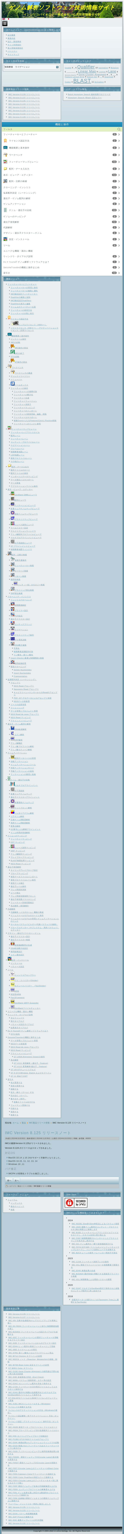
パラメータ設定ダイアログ (22, 1024)
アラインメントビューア (21, 721)
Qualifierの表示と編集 (20, 304)
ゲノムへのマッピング (14, 216)
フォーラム (12, 1200)
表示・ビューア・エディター (18, 175)
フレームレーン (17, 448)
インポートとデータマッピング (24, 476)
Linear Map (87, 71)
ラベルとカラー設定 (19, 528)
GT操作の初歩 (19, 362)
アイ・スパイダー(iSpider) (24, 980)
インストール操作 (18, 339)
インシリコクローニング (21, 600)
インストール (16, 963)
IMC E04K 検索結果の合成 (83, 1271)
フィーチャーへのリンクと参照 (27, 424)
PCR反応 (17, 616)
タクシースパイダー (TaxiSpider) (28, 986)
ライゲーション (19, 630)
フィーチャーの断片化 (23, 395)
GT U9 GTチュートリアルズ (23, 1070)
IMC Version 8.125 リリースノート (38, 1133)
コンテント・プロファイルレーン (25, 442)
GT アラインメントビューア (23, 546)
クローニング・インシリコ (17, 187)
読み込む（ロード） (19, 1095)
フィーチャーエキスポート (25, 417)
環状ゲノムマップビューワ (24, 514)
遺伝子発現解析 (11, 222)
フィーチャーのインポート (25, 411)
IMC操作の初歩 (19, 348)
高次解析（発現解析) (20, 906)
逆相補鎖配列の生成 (21, 945)
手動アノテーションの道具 (22, 771)
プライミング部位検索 (22, 590)
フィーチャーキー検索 (22, 566)
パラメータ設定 (17, 966)
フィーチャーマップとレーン (23, 162)
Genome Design (70, 75)
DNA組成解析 (18, 729)
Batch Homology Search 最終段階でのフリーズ (89, 94)
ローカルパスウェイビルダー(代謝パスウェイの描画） (34, 924)
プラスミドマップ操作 (22, 635)
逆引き (6, 273)
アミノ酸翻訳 (16, 743)
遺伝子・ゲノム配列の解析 (17, 198)
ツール (6, 245)
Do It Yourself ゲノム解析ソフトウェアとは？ (26, 262)
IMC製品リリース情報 (39, 1123)
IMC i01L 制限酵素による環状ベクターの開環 (92, 1279)
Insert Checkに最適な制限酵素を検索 (27, 658)
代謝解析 (7, 227)
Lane (112, 71)
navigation (103, 68)
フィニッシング (17, 708)
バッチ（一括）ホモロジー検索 (29, 585)
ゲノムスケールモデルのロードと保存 (27, 915)
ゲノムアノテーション (14, 204)
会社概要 (11, 35)
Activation (99, 82)
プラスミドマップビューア (24, 519)
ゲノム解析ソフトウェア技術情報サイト (62, 7)
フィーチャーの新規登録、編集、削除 (30, 414)
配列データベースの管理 (23, 758)
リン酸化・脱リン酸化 (23, 655)
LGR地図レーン (18, 455)
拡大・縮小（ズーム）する (22, 1092)
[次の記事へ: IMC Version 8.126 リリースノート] (16, 1180)
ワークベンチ (16, 155)
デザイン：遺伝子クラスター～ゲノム (22, 233)
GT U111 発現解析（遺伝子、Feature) (31, 1063)
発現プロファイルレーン (21, 458)
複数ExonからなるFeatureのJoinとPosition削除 (35, 421)
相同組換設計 (16, 951)
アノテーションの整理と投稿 (23, 774)
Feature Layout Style (74, 77)
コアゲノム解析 (17, 816)
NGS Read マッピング (21, 717)
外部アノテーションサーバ (22, 768)
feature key (92, 77)
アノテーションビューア (23, 505)
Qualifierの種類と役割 (20, 297)
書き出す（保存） (18, 1099)
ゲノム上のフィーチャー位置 (23, 307)
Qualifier (86, 66)
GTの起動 (15, 357)
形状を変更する (17, 1086)
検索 (13, 1210)
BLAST (82, 81)
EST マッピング (18, 842)
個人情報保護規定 (15, 48)
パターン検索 (18, 576)
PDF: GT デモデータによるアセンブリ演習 (33, 698)
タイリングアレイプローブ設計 (24, 870)
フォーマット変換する (20, 1105)
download (108, 77)
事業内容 (11, 38)
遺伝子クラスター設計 (20, 619)
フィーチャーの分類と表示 (22, 313)
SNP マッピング (18, 851)
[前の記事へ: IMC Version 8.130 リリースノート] (9, 1180)
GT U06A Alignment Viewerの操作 (29, 1057)
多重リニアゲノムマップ (21, 794)
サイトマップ (13, 54)
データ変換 (15, 483)
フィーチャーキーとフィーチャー (20, 134)
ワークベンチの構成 (21, 373)
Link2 (62, 1529)
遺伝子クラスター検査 (20, 940)
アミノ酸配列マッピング (21, 854)
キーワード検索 (19, 571)
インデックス (16, 1203)
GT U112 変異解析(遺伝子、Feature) (30, 1066)
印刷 (76, 1138)
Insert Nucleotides (22, 673)
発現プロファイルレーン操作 (23, 880)
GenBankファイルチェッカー (26, 1008)
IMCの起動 (15, 342)
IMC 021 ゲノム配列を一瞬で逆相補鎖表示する (92, 1244)
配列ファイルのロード (20, 470)
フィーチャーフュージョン (25, 401)
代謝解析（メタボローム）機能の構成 (27, 912)
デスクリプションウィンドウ (23, 531)
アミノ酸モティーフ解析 (21, 750)
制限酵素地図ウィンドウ (21, 549)
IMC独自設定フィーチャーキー (24, 294)
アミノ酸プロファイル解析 (22, 746)
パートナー (12, 51)
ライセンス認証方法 (19, 140)
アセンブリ (15, 683)
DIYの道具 (15, 1034)
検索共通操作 (18, 560)
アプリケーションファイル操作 (24, 486)
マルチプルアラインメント (24, 785)
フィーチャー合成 (21, 398)
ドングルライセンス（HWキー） (29, 325)
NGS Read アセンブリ (24, 686)
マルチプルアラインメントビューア (26, 538)
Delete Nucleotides (22, 670)
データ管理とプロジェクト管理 (24, 711)
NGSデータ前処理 (22, 701)
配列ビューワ (18, 500)
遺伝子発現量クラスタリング (23, 899)
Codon (68, 82)
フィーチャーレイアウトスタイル (25, 432)
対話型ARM (16, 994)
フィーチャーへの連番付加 (25, 391)
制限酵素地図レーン (19, 452)
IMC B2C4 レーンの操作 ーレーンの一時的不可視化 (94, 1253)
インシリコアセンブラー (23, 975)
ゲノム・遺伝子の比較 (20, 210)
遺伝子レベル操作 (18, 886)
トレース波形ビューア (22, 525)
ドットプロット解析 (21, 808)
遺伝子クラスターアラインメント (25, 797)
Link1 (55, 1529)
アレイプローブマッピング (22, 857)
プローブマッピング (19, 873)
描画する (14, 1112)
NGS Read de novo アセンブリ (25, 714)
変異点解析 (15, 826)
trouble (68, 68)
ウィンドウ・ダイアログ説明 (18, 256)
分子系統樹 (17, 791)
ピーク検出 (15, 893)
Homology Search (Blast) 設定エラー (85, 98)
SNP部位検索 (17, 593)
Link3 (68, 1529)
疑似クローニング (18, 667)
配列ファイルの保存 (19, 473)
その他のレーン (17, 461)
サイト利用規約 (14, 45)
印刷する (14, 1108)
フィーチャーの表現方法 (21, 310)
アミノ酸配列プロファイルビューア (26, 534)
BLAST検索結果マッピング (23, 860)
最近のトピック (17, 1206)
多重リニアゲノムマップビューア (25, 509)
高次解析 (14, 1060)
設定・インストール (19, 239)
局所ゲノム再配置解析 (20, 823)
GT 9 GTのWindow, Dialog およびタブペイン (31, 1073)
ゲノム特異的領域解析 (20, 833)
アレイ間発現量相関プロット (23, 896)
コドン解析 (17, 735)
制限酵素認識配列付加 (23, 651)
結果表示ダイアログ (19, 1028)
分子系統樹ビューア (21, 543)
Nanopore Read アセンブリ (26, 689)
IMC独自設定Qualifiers (21, 300)
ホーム (16, 1123)
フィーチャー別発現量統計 (22, 902)
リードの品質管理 (18, 705)
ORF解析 (17, 740)
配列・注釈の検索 (18, 181)
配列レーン (15, 436)
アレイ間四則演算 (18, 890)
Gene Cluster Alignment (92, 74)
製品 (24, 1123)
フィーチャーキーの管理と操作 (24, 288)
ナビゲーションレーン (20, 445)
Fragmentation (20, 676)
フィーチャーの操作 (19, 388)
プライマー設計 (19, 610)
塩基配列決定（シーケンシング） (20, 193)
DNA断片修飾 (18, 645)
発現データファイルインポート (24, 877)
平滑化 (17, 648)
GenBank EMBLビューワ (24, 495)
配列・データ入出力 (19, 169)
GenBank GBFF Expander (25, 1003)
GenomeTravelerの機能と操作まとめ (21, 267)
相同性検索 (15, 579)
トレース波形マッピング (23, 848)
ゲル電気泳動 (18, 640)
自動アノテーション (19, 761)
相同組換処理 (18, 663)
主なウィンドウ (17, 1018)
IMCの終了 (17, 353)
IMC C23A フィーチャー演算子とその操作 (90, 1262)
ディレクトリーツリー (20, 376)
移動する (14, 1089)
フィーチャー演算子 (22, 404)
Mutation (115, 68)
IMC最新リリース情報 (42, 1186)
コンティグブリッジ (21, 624)
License (102, 72)
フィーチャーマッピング (24, 408)
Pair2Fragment (18, 998)
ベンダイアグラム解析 (22, 813)
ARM (15, 991)
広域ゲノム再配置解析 (20, 820)
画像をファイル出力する (24, 1102)
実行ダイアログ (17, 1021)
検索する (14, 1115)
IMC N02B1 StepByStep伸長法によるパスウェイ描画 (95, 1224)
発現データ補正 (17, 883)
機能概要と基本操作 (19, 148)
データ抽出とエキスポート (22, 480)
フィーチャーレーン (19, 439)
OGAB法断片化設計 (19, 948)
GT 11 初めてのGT (19, 1076)
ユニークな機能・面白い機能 (18, 251)
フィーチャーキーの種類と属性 (24, 291)
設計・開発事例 (14, 42)
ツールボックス (19, 385)
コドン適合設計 (17, 955)
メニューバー (16, 379)
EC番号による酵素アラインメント (26, 829)
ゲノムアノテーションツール (23, 765)
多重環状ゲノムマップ (22, 802)
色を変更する (16, 1083)
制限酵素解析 (18, 605)
